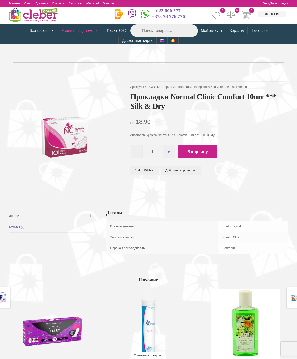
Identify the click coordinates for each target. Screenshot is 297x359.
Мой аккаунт (211, 31)
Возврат (108, 3)
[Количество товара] (152, 151)
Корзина (237, 31)
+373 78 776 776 (168, 16)
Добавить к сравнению (181, 170)
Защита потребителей (83, 3)
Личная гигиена (236, 87)
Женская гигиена (185, 87)
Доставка (42, 3)
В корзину (197, 151)
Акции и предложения (80, 31)
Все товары (42, 30)
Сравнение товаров (148, 355)
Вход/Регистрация (275, 3)
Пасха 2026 (117, 31)
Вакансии (259, 31)
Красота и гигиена (211, 87)
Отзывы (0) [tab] (16, 227)
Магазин (14, 3)
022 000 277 (168, 10)
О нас (28, 3)
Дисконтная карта (137, 41)
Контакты (58, 3)
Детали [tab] (14, 215)
